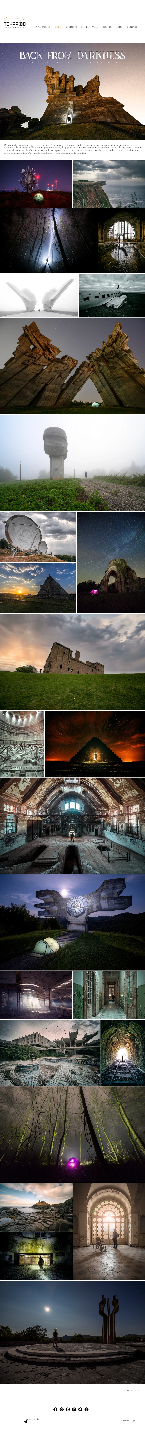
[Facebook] (55, 1409)
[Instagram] (62, 1409)
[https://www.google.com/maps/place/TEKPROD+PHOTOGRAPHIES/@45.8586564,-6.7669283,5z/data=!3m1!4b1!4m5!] (86, 1409)
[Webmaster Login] (128, 1420)
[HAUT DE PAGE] (130, 1390)
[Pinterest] (74, 1409)
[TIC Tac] (80, 1409)
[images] (68, 1409)
